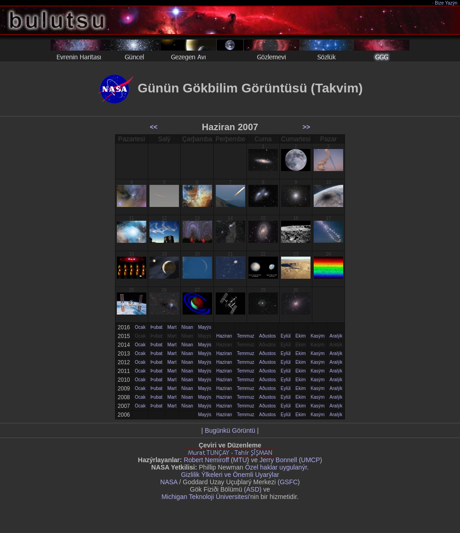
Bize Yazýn (446, 3)
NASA (168, 482)
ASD (252, 489)
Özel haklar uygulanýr (276, 467)
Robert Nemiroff (206, 460)
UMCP (310, 460)
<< (153, 127)
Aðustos (267, 335)
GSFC (289, 482)
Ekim (300, 335)
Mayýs (204, 327)
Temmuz (245, 335)
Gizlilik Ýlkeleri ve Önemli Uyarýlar (230, 474)
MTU (240, 460)
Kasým (317, 335)
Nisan (187, 327)
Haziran (224, 335)
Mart (172, 327)
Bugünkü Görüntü (230, 430)
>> (306, 127)
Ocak (140, 327)
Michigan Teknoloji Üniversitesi (205, 496)
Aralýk (335, 335)
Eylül (286, 335)
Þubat (156, 327)
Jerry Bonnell (278, 460)
